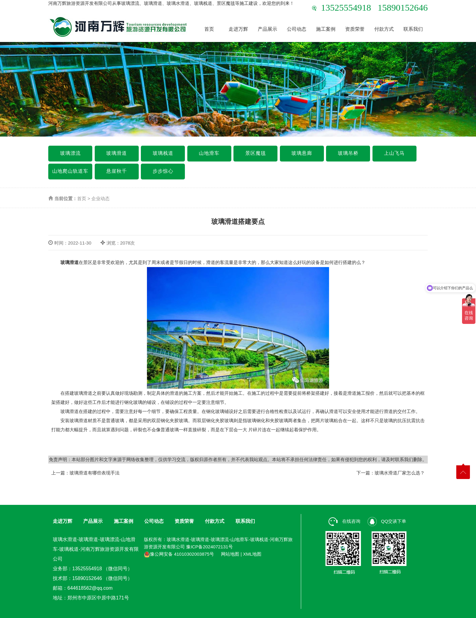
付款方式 (384, 29)
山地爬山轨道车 (70, 171)
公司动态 (296, 29)
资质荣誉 (355, 29)
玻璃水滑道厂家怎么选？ (400, 472)
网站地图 (230, 554)
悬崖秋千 (116, 171)
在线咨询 (344, 521)
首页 (209, 29)
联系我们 (413, 29)
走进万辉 (238, 29)
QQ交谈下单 (387, 521)
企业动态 (100, 198)
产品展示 (267, 29)
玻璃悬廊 (301, 153)
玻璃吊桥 (348, 153)
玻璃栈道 (163, 153)
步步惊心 (163, 171)
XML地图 (252, 554)
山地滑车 (209, 153)
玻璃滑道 (116, 153)
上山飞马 (394, 153)
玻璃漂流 (70, 153)
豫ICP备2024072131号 (209, 546)
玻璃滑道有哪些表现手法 (95, 472)
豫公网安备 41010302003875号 (179, 554)
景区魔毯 (255, 153)
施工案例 (325, 29)
